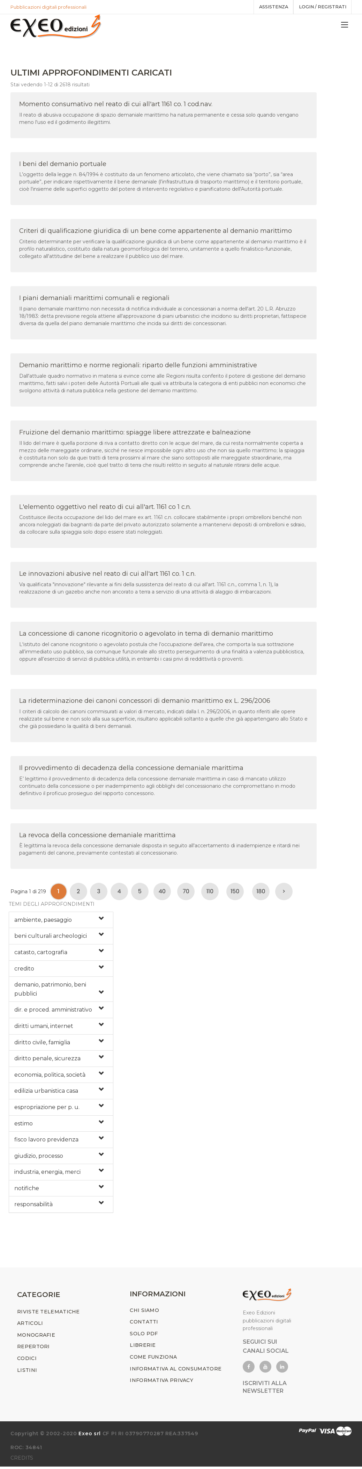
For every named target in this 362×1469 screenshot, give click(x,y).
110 (209, 893)
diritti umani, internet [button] (43, 1027)
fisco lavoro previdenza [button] (46, 1141)
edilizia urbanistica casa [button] (46, 1092)
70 (186, 893)
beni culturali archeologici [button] (50, 937)
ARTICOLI (30, 1325)
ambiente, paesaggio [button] (43, 921)
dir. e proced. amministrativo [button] (53, 1011)
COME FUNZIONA (153, 1359)
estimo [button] (23, 1124)
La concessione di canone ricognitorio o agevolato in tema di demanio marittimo (146, 635)
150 (235, 893)
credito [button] (24, 969)
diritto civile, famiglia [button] (42, 1043)
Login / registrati (321, 7)
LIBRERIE (143, 1347)
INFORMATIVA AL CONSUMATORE (175, 1371)
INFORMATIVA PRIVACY (161, 1383)
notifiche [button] (26, 1189)
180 (260, 893)
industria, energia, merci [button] (47, 1173)
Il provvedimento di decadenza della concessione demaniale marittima (131, 769)
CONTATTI (144, 1324)
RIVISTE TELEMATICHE (48, 1314)
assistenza (269, 7)
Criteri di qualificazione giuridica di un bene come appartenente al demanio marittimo (155, 232)
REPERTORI (33, 1349)
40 (162, 893)
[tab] (61, 921)
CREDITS (21, 1460)
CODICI (27, 1361)
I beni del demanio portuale (62, 165)
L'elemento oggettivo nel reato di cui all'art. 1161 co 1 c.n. (105, 508)
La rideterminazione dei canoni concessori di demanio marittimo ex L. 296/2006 (144, 702)
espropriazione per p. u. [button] (47, 1108)
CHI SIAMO (144, 1313)
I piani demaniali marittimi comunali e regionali (94, 299)
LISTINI (27, 1372)
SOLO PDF (144, 1336)
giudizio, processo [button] (38, 1157)
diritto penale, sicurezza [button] (47, 1059)
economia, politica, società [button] (49, 1076)
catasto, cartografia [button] (40, 953)
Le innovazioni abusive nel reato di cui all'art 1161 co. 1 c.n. (107, 575)
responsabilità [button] (33, 1205)
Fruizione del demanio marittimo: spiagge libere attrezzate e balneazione (135, 433)
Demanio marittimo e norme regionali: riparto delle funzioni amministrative (138, 366)
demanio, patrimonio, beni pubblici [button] (50, 990)
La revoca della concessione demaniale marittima (97, 836)
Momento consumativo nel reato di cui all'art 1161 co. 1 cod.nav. (115, 105)
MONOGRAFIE (36, 1337)
